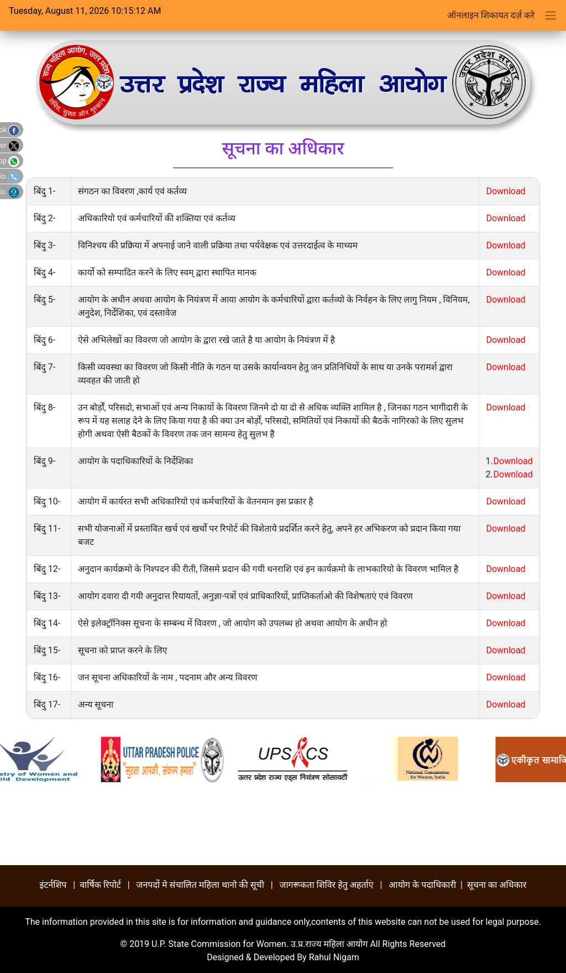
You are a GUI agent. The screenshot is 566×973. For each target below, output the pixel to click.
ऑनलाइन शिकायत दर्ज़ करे (490, 15)
